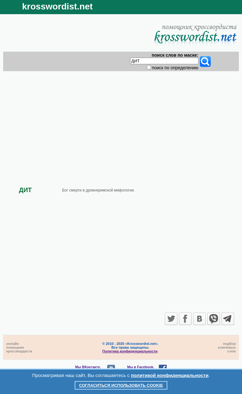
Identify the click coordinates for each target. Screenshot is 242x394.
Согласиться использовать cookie (121, 385)
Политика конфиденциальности (130, 351)
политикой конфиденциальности (170, 375)
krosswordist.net (57, 6)
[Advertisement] (121, 123)
